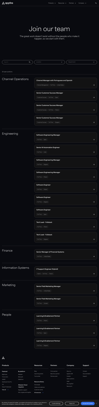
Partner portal (54, 376)
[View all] (5, 390)
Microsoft (20, 377)
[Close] (96, 403)
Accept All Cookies (88, 403)
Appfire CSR (70, 373)
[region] (49, 403)
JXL (3, 384)
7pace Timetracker (6, 387)
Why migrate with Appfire (24, 392)
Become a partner (55, 373)
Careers (69, 376)
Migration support (22, 390)
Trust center (37, 376)
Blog (35, 371)
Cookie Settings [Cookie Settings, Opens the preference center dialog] (56, 403)
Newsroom (69, 386)
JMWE (3, 379)
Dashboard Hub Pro (7, 382)
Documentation (87, 373)
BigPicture (4, 374)
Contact (85, 371)
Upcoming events (38, 373)
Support (85, 376)
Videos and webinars (39, 387)
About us (69, 371)
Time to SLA (5, 377)
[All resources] (39, 393)
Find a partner (54, 371)
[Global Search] (96, 3)
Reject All (71, 403)
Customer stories (38, 389)
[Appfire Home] (7, 3)
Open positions (70, 378)
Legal (68, 381)
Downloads (37, 384)
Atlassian (20, 374)
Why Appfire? (70, 383)
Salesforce (20, 379)
